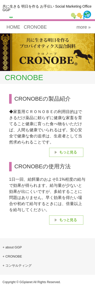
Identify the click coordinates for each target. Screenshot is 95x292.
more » (84, 27)
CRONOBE (35, 27)
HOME (13, 27)
